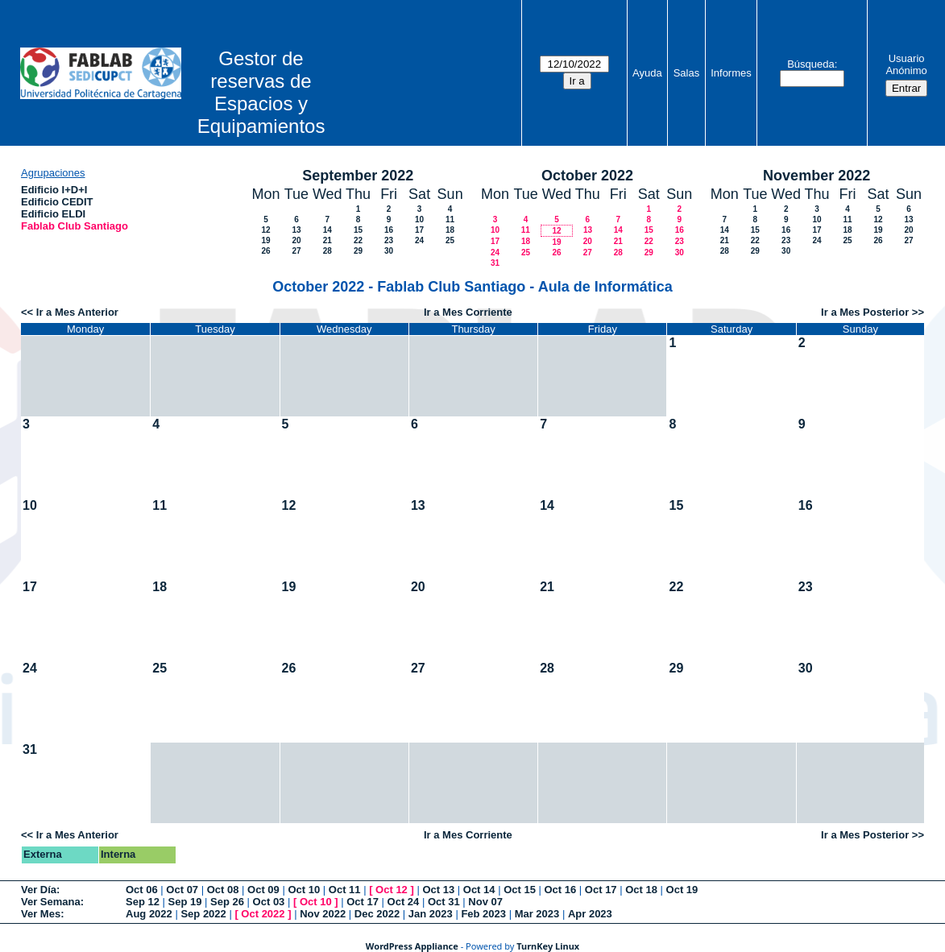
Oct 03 (269, 902)
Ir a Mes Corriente (468, 312)
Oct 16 (561, 890)
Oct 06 (142, 890)
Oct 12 (391, 890)
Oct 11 (345, 890)
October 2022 (587, 176)
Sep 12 (143, 902)
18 (450, 230)
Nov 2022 (323, 914)
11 (450, 219)
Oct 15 (520, 890)
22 (358, 240)
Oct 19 (682, 890)
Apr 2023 (590, 914)
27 (296, 250)
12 (265, 230)
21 (327, 240)
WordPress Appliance (412, 946)
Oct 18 (641, 890)
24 (419, 240)
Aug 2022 (149, 914)
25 (450, 240)
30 (388, 250)
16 (388, 230)
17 (419, 230)
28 (327, 250)
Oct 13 (438, 890)
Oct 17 (601, 890)
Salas (687, 73)
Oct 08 (223, 890)
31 (495, 263)
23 (388, 240)
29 (358, 250)
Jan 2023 (430, 914)
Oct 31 (444, 902)
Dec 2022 (377, 914)
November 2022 (816, 176)
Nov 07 (485, 902)
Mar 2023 (537, 914)
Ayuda (647, 73)
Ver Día (38, 890)
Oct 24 (404, 902)
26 (265, 250)
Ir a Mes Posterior (865, 312)
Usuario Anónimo (905, 64)
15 (358, 230)
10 (419, 219)
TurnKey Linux (547, 946)
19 (265, 240)
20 (296, 240)
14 (327, 230)
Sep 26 (227, 902)
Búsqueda (811, 64)
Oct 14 (479, 890)
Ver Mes (40, 914)
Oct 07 (182, 890)
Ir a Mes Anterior (77, 312)
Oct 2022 (262, 914)
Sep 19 (185, 902)
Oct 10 (304, 890)
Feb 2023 (483, 914)
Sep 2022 (203, 914)
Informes (731, 73)
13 (296, 230)
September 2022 (357, 176)
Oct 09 (263, 890)
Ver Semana (51, 902)
